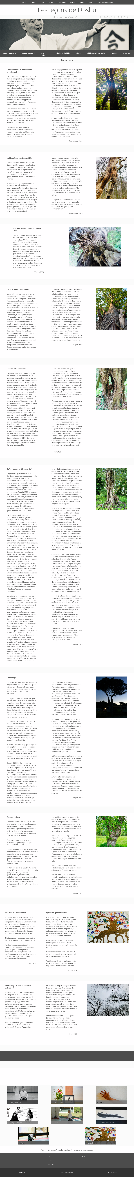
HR (118, 17)
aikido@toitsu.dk (67, 1173)
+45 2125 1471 (112, 1173)
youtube (51, 1165)
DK (105, 17)
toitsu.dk (22, 1173)
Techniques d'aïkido (62, 53)
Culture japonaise (9, 53)
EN (108, 17)
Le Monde (126, 53)
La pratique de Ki (28, 53)
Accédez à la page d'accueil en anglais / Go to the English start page (67, 1150)
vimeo (51, 1161)
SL (127, 17)
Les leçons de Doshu (67, 9)
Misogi (78, 53)
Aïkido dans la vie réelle (96, 53)
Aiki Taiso (43, 54)
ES (111, 17)
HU (121, 17)
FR (114, 17)
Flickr (82, 1161)
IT (124, 17)
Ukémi (114, 53)
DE (101, 17)
